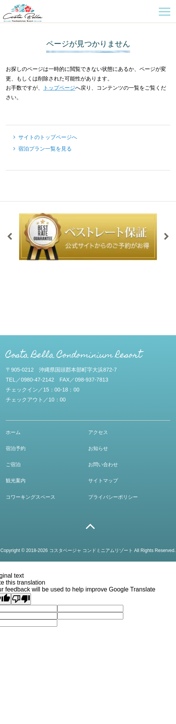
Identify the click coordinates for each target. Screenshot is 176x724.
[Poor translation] (21, 599)
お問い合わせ (103, 464)
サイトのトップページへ (47, 137)
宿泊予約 (16, 448)
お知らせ (98, 448)
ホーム (13, 432)
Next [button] (166, 237)
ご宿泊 (13, 464)
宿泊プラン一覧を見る (45, 149)
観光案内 (16, 480)
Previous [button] (9, 237)
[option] (88, 236)
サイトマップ (103, 480)
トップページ (59, 88)
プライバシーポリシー (113, 497)
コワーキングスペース (30, 497)
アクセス (98, 432)
